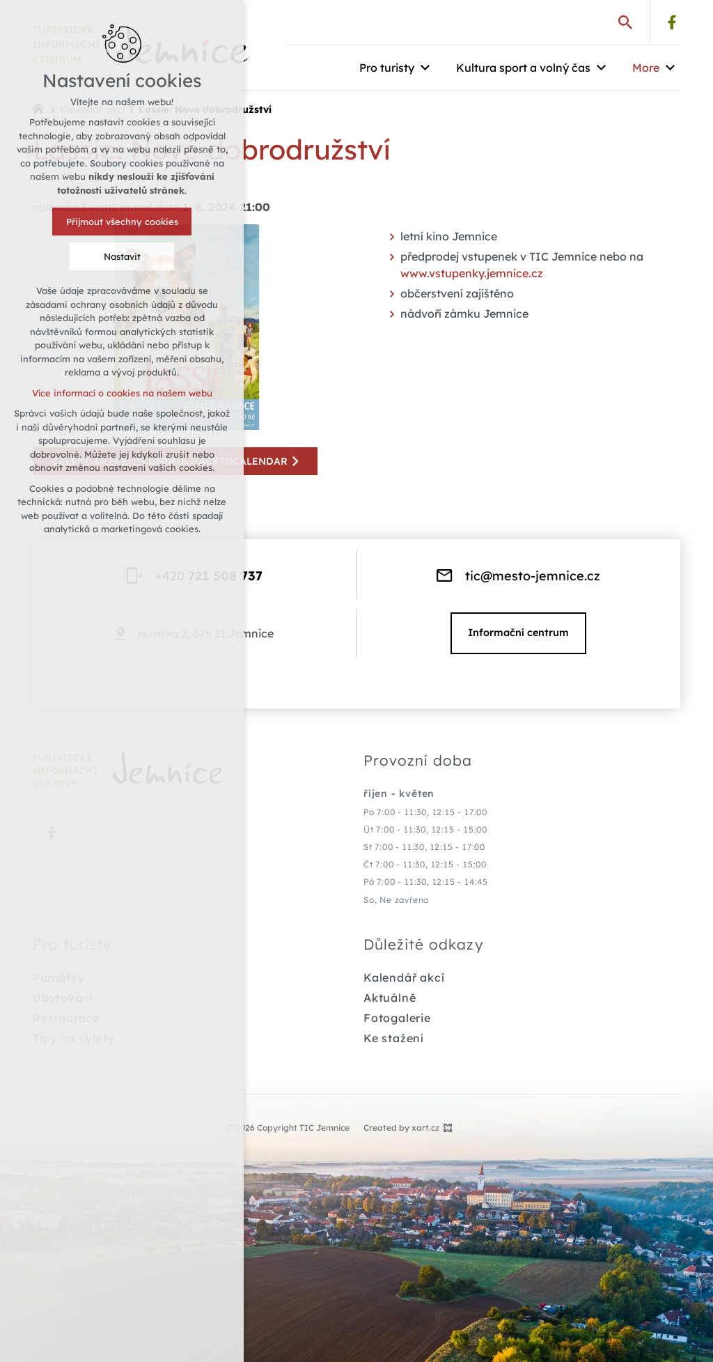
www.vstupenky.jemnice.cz (471, 273)
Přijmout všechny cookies (110, 221)
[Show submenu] (424, 67)
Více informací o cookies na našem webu (110, 392)
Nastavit (110, 256)
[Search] (625, 21)
